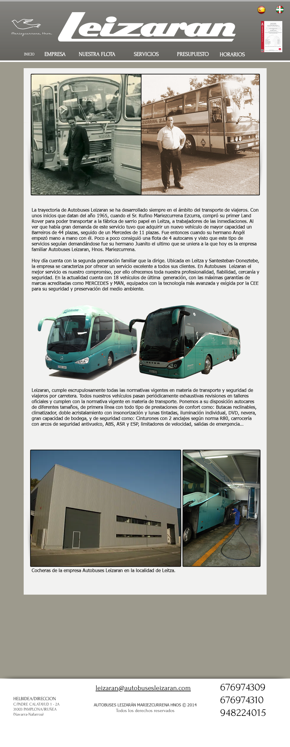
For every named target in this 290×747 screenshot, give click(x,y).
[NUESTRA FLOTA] (97, 55)
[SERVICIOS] (146, 55)
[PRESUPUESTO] (192, 55)
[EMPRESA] (55, 55)
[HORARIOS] (232, 55)
